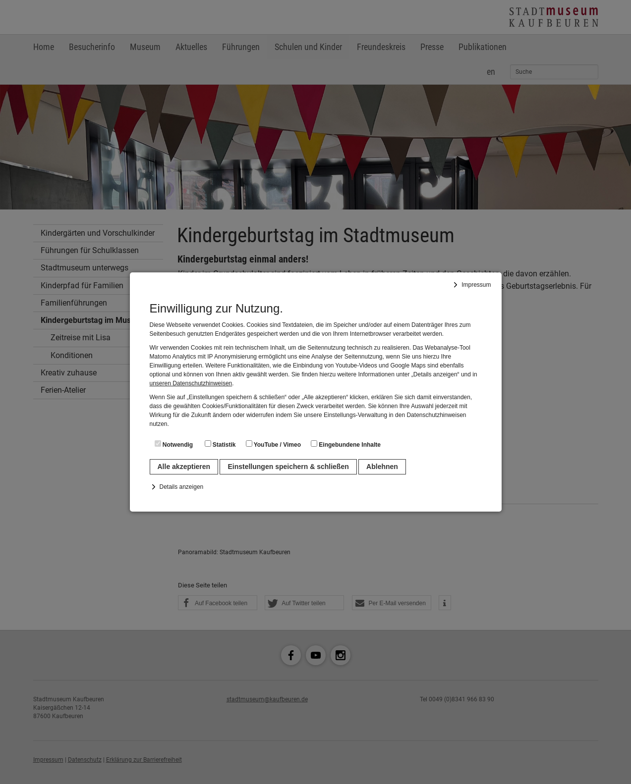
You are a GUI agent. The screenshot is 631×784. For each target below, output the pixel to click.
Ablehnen (382, 466)
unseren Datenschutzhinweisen (191, 383)
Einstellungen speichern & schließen (288, 466)
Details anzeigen (182, 486)
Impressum (476, 284)
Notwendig (174, 444)
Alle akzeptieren (184, 466)
